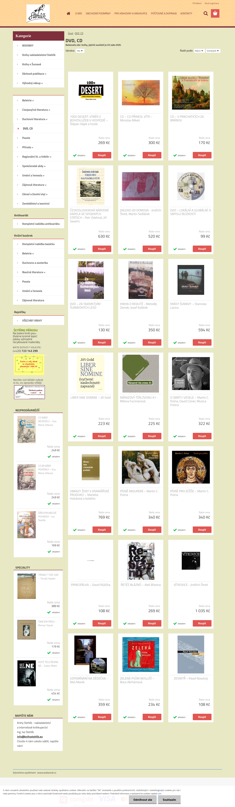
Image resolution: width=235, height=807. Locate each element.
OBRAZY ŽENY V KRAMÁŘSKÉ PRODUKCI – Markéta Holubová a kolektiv (89, 494)
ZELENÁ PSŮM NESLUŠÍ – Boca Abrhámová (137, 680)
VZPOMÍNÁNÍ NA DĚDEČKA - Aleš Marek (89, 680)
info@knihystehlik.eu (30, 737)
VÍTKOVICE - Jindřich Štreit (191, 585)
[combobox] (199, 51)
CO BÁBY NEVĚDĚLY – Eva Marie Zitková (47, 421)
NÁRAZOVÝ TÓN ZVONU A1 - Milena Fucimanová (139, 399)
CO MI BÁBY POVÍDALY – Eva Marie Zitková (47, 469)
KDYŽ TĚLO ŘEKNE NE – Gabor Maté (48, 664)
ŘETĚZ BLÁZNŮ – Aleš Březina (141, 585)
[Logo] (38, 13)
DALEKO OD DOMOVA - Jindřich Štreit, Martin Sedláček (140, 212)
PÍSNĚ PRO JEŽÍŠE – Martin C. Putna (189, 493)
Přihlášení (197, 3)
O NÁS (78, 13)
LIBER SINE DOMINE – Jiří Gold (90, 397)
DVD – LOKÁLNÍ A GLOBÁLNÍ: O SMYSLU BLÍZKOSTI (190, 212)
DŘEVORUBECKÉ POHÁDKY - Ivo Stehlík (47, 516)
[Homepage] (68, 13)
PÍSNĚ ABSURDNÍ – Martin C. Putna (139, 493)
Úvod (70, 33)
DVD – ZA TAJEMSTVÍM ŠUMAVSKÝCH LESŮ (85, 305)
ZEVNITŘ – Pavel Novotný (191, 678)
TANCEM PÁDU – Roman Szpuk (47, 623)
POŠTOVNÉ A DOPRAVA (164, 13)
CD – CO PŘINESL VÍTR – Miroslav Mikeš (136, 118)
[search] (205, 13)
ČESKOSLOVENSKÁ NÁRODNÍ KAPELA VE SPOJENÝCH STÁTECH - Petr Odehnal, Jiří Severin (89, 215)
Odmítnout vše (142, 799)
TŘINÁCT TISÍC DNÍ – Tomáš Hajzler (48, 576)
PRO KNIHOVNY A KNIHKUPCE (130, 13)
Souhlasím (169, 799)
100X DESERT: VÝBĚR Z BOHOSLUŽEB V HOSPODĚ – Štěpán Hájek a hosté (89, 120)
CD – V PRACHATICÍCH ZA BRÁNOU (187, 118)
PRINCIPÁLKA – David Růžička (90, 585)
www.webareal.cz (46, 772)
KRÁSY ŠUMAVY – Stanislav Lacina (188, 305)
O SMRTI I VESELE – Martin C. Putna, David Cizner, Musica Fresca (189, 401)
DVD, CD (79, 33)
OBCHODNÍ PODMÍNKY (98, 13)
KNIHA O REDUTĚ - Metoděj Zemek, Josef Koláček (138, 305)
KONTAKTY (186, 13)
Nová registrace (212, 3)
